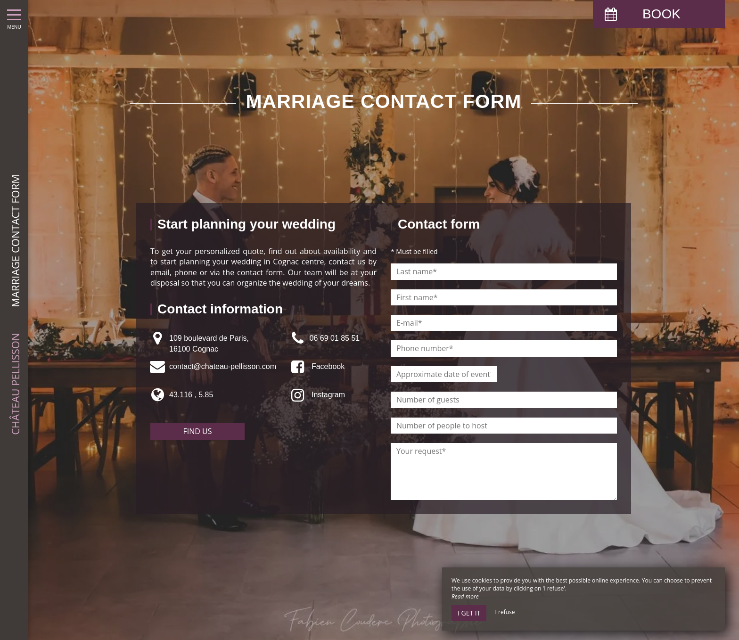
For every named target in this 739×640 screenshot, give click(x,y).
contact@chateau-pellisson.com (222, 366)
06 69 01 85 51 (334, 338)
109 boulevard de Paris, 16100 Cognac (209, 343)
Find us (197, 431)
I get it (469, 612)
